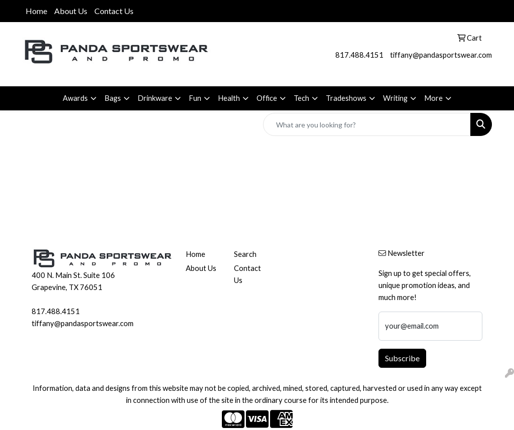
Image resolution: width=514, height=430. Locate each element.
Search (245, 254)
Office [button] (266, 98)
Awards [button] (75, 98)
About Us (70, 11)
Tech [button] (301, 98)
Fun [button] (195, 98)
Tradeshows (346, 98)
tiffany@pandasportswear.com (441, 55)
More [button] (433, 98)
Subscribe (402, 358)
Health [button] (229, 98)
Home (36, 11)
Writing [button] (395, 98)
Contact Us (114, 11)
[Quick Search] (367, 124)
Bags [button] (112, 98)
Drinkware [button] (155, 98)
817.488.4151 (359, 55)
